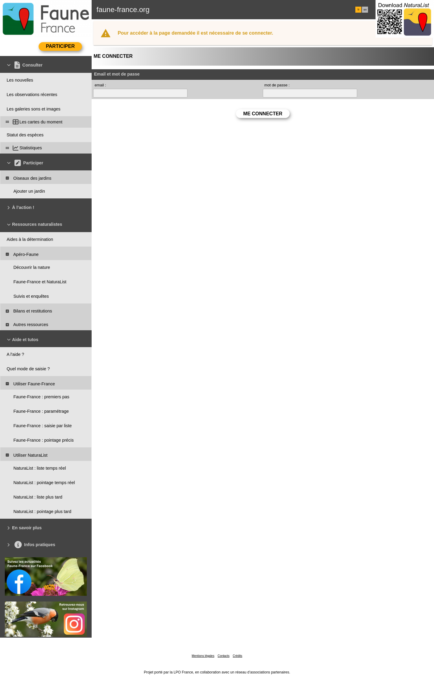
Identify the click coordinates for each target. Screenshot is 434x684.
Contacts (223, 656)
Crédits (237, 656)
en (364, 9)
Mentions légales (203, 656)
